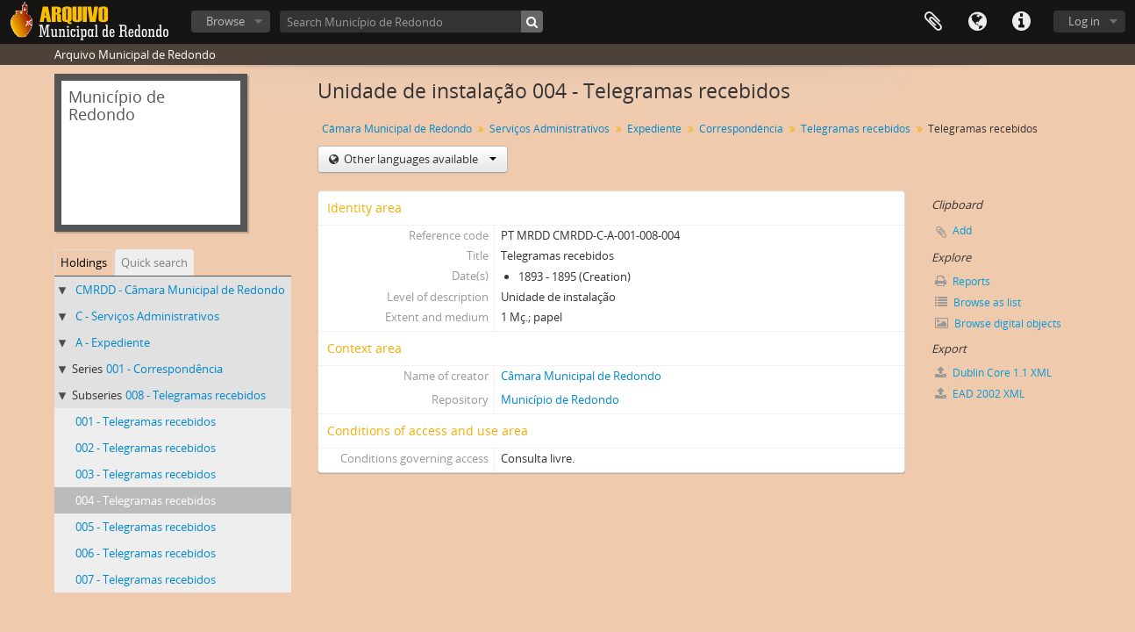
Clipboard (933, 22)
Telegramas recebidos (855, 128)
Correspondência (741, 128)
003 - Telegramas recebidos (145, 474)
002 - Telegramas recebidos (145, 448)
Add (962, 230)
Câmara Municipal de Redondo (397, 128)
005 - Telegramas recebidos (145, 527)
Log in (1084, 21)
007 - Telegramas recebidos (145, 579)
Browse (225, 21)
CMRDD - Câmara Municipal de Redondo (180, 290)
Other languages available (418, 159)
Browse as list (978, 302)
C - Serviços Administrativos (147, 316)
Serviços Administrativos (549, 128)
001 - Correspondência (164, 369)
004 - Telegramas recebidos (145, 500)
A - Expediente (112, 342)
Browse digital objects (998, 323)
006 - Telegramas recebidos (145, 553)
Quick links (1021, 22)
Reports (962, 281)
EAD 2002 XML (979, 393)
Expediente (654, 128)
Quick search (154, 262)
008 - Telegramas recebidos (195, 395)
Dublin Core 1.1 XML (993, 372)
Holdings (84, 262)
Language (977, 22)
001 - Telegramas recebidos (145, 421)
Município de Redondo (560, 399)
